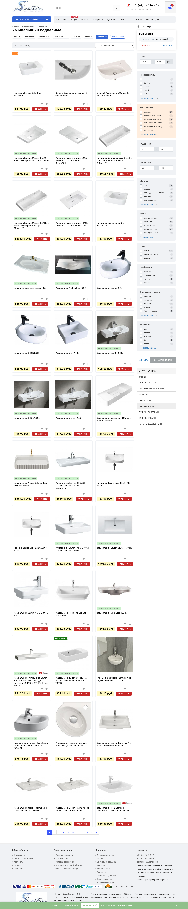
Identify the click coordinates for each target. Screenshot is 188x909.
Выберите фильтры (163, 360)
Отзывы (17, 865)
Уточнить (167, 45)
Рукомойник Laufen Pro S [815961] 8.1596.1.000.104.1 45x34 (72, 549)
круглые (76, 37)
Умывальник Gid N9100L (109, 288)
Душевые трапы (147, 418)
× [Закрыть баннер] (176, 905)
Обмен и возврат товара (66, 869)
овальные (29, 37)
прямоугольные (61, 37)
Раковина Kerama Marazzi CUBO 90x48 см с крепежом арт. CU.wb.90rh (71, 160)
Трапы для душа (103, 879)
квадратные (44, 37)
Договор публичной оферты (68, 865)
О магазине (61, 19)
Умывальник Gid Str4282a (27, 418)
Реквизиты (18, 869)
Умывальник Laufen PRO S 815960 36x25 (31, 614)
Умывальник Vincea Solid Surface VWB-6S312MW (114, 419)
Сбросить (145, 45)
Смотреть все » (117, 37)
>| (97, 832)
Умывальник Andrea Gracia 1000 (30, 288)
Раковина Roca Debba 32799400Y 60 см (113, 484)
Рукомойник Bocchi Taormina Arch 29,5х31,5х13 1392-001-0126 (114, 679)
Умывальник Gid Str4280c (110, 353)
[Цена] (145, 61)
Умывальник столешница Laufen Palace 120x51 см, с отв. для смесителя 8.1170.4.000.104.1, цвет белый (31, 682)
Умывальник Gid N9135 (67, 353)
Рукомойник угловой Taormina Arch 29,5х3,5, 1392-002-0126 (71, 744)
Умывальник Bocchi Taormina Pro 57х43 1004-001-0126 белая (114, 744)
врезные (88, 37)
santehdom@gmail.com (147, 862)
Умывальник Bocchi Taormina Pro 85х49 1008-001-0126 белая (72, 809)
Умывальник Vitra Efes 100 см (112, 613)
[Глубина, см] (147, 149)
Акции (74, 19)
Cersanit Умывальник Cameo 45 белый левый (71, 94)
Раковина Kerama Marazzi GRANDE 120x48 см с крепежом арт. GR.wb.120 (114, 160)
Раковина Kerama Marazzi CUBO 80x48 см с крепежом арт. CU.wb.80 (31, 159)
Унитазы (143, 394)
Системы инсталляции (151, 388)
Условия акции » (125, 905)
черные (17, 37)
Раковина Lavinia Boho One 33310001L (110, 224)
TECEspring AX (152, 19)
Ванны (142, 377)
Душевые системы (149, 412)
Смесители (145, 400)
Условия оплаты (62, 858)
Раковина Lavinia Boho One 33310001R (27, 94)
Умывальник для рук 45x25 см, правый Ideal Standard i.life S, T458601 (71, 680)
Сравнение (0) (22, 45)
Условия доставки (63, 855)
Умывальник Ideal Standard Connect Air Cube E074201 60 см (113, 809)
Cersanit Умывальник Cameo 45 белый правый (113, 94)
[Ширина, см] (147, 167)
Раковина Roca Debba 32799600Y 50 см (30, 549)
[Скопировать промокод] (90, 905)
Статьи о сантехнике (22, 858)
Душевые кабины (148, 383)
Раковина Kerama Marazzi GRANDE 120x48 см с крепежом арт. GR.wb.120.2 (31, 225)
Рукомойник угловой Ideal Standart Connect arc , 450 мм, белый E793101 (31, 745)
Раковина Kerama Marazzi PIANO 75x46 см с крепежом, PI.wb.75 (71, 224)
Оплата (84, 19)
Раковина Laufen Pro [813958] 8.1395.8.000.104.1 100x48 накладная (70, 485)
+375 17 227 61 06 (145, 858)
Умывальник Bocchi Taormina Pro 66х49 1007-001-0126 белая (31, 809)
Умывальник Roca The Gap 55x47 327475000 (72, 614)
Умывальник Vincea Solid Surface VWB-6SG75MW (30, 484)
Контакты (125, 19)
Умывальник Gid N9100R (26, 353)
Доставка (112, 19)
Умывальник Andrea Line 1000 (70, 288)
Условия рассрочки (64, 862)
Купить (40, 109)
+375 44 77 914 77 (145, 855)
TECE (138, 19)
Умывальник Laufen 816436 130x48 (114, 548)
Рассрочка (98, 19)
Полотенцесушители (150, 424)
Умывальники (146, 406)
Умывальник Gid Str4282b (68, 418)
